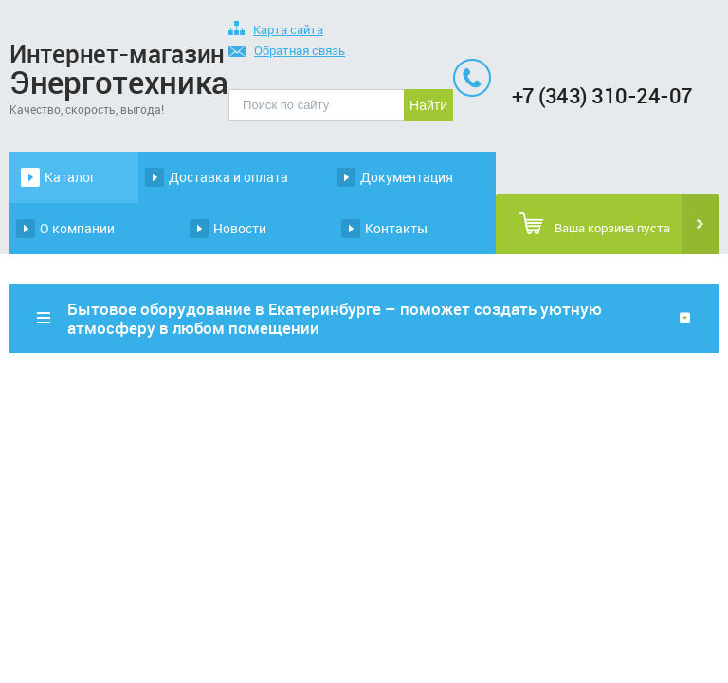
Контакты (396, 228)
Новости (239, 228)
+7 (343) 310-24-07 (602, 95)
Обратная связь (286, 52)
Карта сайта (275, 31)
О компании (77, 228)
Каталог (70, 177)
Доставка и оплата (228, 177)
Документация (406, 177)
